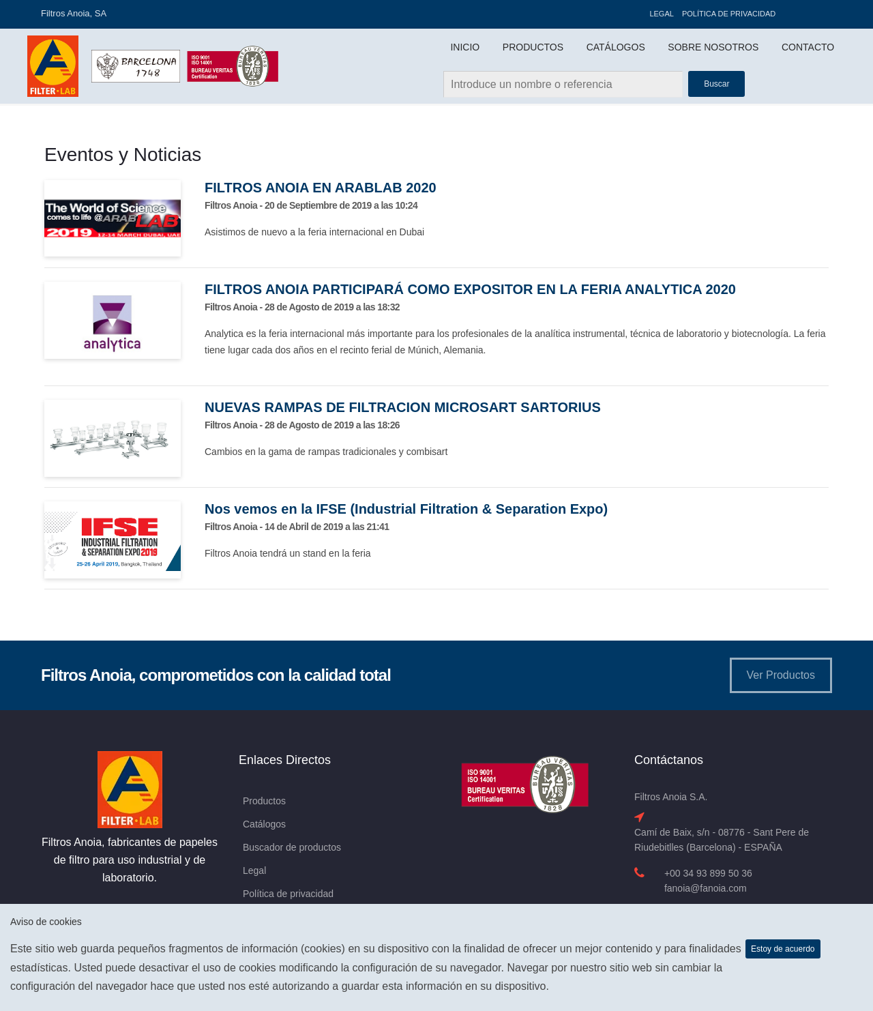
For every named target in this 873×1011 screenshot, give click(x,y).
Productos (533, 47)
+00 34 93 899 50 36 (708, 873)
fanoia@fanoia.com (705, 888)
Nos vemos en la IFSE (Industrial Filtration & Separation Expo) (406, 508)
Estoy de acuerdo (782, 949)
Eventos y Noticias (122, 154)
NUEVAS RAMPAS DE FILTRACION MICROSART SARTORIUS (403, 407)
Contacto (808, 47)
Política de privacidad (728, 14)
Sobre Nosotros (713, 47)
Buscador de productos (292, 847)
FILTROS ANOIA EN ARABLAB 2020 (320, 187)
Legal (661, 14)
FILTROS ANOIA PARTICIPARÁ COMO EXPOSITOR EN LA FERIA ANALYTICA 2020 (470, 289)
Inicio (464, 47)
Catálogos (616, 47)
